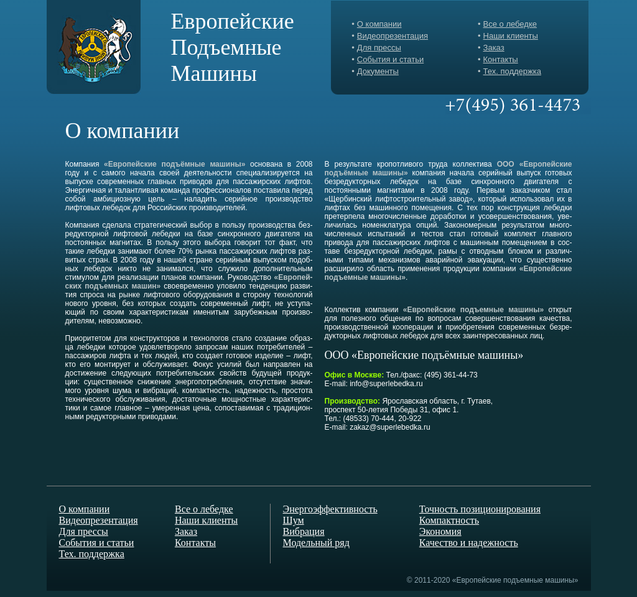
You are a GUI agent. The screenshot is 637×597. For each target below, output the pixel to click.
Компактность (449, 520)
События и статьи (390, 59)
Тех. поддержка (512, 71)
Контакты (500, 59)
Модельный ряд (316, 542)
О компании (379, 24)
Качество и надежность (468, 542)
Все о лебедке (510, 24)
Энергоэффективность (330, 509)
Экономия (440, 531)
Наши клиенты (510, 35)
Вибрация (304, 531)
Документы (378, 71)
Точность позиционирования (480, 509)
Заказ (493, 47)
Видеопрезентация (392, 35)
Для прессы (379, 47)
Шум (293, 520)
